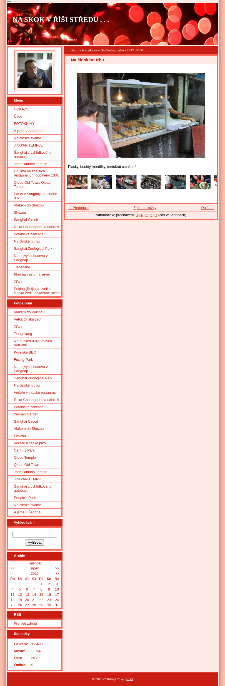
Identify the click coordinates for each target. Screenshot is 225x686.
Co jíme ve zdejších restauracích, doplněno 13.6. (36, 173)
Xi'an (18, 281)
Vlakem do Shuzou (29, 205)
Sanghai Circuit (26, 220)
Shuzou (20, 212)
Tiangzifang (23, 334)
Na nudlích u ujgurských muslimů (33, 343)
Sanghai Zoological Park (33, 248)
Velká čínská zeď (27, 319)
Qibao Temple (25, 457)
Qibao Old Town (26, 465)
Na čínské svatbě (27, 138)
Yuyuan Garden (26, 414)
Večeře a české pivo (30, 443)
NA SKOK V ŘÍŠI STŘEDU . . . (60, 20)
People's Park (25, 498)
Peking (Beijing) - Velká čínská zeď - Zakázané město (37, 291)
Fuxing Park (23, 359)
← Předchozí (78, 208)
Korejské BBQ (25, 352)
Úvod (74, 50)
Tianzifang (22, 267)
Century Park (24, 450)
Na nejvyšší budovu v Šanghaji (31, 258)
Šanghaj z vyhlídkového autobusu (32, 154)
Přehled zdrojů (25, 623)
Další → (207, 208)
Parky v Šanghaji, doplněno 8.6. (35, 196)
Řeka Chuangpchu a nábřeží (36, 227)
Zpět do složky (144, 208)
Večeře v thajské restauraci (35, 392)
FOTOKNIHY (24, 124)
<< (13, 568)
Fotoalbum (89, 50)
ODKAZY (21, 109)
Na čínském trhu (112, 50)
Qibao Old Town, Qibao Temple (32, 184)
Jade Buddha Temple (30, 164)
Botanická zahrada (28, 234)
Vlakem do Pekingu (29, 312)
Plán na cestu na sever (32, 274)
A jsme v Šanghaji (28, 131)
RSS (129, 679)
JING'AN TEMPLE (28, 145)
